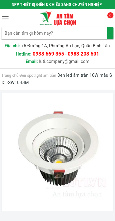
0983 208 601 (83, 54)
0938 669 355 (48, 54)
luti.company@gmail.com (64, 61)
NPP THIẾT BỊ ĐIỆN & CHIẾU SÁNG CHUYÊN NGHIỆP (57, 4)
